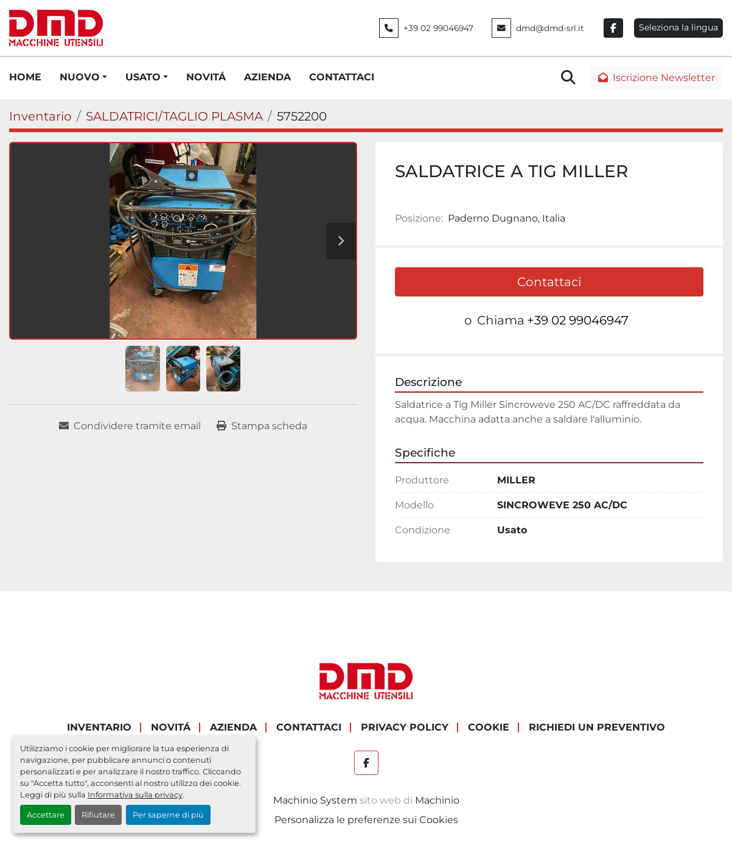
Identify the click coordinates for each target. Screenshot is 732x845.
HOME (25, 77)
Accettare (45, 814)
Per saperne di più (168, 814)
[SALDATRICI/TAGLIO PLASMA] (174, 116)
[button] (83, 77)
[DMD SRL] (366, 681)
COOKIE (488, 727)
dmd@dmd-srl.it (550, 28)
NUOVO (80, 77)
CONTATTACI (341, 77)
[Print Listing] (262, 426)
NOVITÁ (206, 77)
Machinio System (315, 800)
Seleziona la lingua (678, 27)
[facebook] (613, 28)
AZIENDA (267, 77)
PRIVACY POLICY (404, 727)
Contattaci (549, 282)
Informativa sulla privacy (135, 794)
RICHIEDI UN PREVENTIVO (597, 727)
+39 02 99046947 (438, 28)
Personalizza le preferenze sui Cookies (366, 820)
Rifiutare (98, 814)
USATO (143, 77)
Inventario (99, 727)
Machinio (437, 800)
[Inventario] (40, 116)
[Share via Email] (130, 426)
